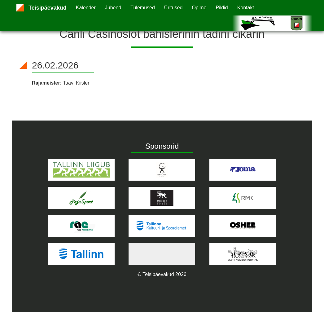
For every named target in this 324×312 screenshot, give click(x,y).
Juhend (113, 7)
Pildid (222, 7)
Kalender (86, 7)
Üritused (173, 7)
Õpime (199, 7)
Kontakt (245, 7)
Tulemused (142, 7)
